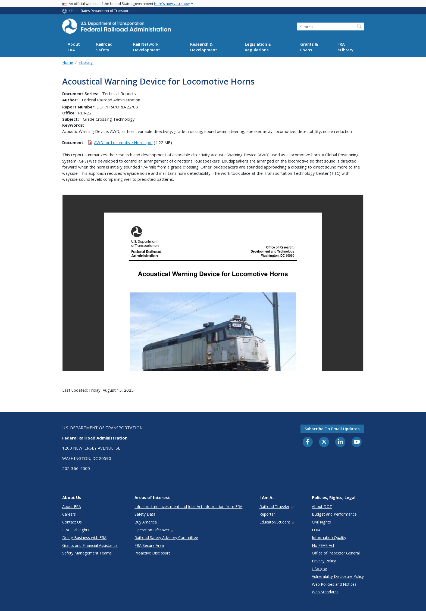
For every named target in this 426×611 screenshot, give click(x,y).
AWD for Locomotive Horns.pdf (123, 142)
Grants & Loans (309, 46)
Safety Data (144, 514)
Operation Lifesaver (154, 529)
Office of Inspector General (336, 553)
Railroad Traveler (276, 506)
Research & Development (203, 46)
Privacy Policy (324, 560)
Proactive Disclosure (152, 553)
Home (67, 62)
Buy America (145, 522)
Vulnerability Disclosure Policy (338, 576)
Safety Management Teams (87, 553)
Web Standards (325, 591)
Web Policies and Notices (334, 584)
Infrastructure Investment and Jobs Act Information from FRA (188, 506)
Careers (69, 514)
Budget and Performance (334, 514)
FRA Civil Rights (75, 529)
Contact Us (72, 522)
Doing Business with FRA (84, 537)
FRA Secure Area (149, 545)
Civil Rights (321, 522)
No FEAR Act (323, 545)
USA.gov (319, 568)
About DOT (322, 506)
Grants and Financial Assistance (90, 545)
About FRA (74, 46)
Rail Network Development (146, 46)
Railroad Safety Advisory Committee (166, 537)
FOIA (316, 529)
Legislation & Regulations (258, 46)
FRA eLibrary (345, 46)
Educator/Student (277, 522)
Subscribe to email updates (332, 428)
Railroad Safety (104, 46)
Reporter (267, 514)
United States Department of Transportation (103, 10)
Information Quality (329, 537)
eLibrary (86, 62)
